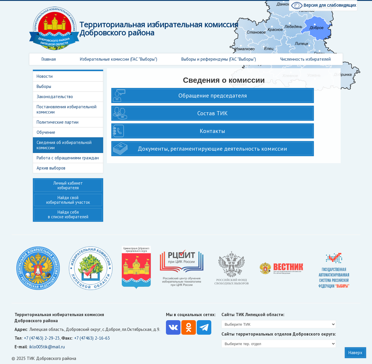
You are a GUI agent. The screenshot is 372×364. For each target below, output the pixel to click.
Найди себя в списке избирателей (68, 214)
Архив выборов (51, 168)
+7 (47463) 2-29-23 (42, 338)
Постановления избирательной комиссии (66, 109)
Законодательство (55, 96)
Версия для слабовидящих (323, 5)
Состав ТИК (212, 113)
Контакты (212, 131)
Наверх (355, 352)
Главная (49, 59)
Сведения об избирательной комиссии (64, 145)
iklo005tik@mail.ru (47, 346)
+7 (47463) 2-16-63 (92, 338)
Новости (45, 76)
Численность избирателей (305, 59)
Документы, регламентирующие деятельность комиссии (212, 148)
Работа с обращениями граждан (68, 158)
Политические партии (57, 122)
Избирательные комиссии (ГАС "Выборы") (118, 59)
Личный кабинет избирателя (68, 185)
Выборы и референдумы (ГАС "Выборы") (218, 59)
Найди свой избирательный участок (68, 200)
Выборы (44, 86)
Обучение (46, 132)
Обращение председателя (212, 95)
